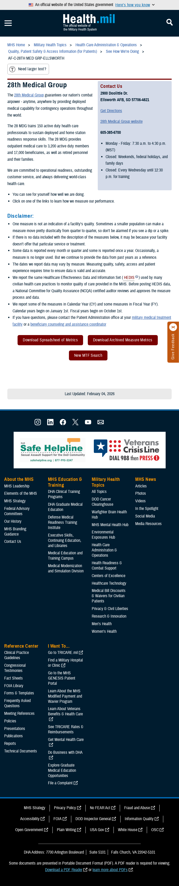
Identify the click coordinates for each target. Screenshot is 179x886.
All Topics (99, 491)
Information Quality (139, 818)
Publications (13, 736)
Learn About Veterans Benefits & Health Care (65, 711)
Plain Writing (66, 829)
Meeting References (19, 713)
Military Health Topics (106, 482)
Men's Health (102, 623)
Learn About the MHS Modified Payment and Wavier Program (65, 696)
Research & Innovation (109, 616)
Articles (141, 486)
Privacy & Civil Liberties (110, 608)
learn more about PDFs (110, 869)
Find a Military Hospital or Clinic (65, 663)
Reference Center (21, 646)
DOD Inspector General (93, 818)
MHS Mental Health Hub (110, 524)
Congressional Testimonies (15, 668)
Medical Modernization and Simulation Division (66, 568)
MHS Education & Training (65, 482)
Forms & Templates (19, 693)
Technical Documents (20, 751)
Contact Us (12, 541)
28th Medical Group (29, 95)
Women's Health (104, 631)
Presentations (14, 728)
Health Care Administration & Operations (104, 550)
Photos (140, 493)
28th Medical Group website (121, 121)
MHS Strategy (15, 501)
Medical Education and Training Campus (65, 555)
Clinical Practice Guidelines (16, 655)
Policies (10, 721)
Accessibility (30, 818)
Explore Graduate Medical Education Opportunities (62, 770)
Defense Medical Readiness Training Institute (62, 522)
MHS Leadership (16, 486)
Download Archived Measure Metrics (123, 340)
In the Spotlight (146, 508)
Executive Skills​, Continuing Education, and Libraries (64, 540)
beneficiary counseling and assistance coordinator (68, 324)
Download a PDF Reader (63, 869)
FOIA (57, 818)
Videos (140, 501)
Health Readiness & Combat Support (107, 565)
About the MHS (19, 479)
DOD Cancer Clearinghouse (102, 502)
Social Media (145, 516)
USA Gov (97, 829)
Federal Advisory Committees (17, 511)
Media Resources (148, 523)
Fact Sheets (13, 678)
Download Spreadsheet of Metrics (50, 340)
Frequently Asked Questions (17, 703)
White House (127, 829)
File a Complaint (60, 783)
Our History (12, 521)
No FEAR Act (100, 807)
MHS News (145, 479)
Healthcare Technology (109, 583)
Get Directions (111, 110)
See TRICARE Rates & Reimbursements (65, 729)
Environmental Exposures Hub (103, 535)
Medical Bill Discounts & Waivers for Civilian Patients (109, 596)
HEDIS (128, 278)
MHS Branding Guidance (15, 531)
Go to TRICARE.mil (63, 652)
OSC (155, 829)
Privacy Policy (65, 807)
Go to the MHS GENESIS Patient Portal (61, 678)
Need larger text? (27, 69)
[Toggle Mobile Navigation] (8, 23)
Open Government (29, 829)
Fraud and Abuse (137, 807)
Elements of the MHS (20, 493)
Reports (10, 743)
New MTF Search (88, 355)
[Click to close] (173, 327)
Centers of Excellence (108, 575)
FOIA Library (13, 685)
